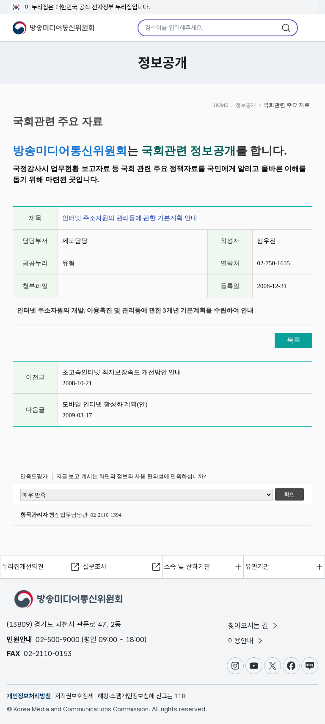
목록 (293, 340)
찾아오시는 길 (253, 625)
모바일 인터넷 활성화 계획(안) (104, 404)
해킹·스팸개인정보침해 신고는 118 (142, 696)
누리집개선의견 (23, 567)
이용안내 (246, 641)
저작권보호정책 (74, 696)
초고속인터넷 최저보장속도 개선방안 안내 (121, 372)
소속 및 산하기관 (187, 567)
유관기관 (257, 567)
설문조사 (95, 567)
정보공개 (246, 105)
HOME (220, 105)
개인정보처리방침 (29, 696)
